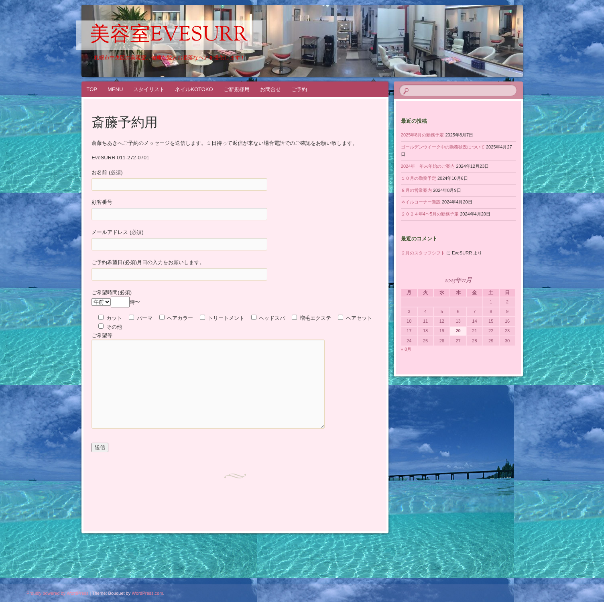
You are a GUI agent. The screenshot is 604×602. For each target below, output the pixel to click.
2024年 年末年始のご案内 (428, 166)
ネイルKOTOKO (194, 89)
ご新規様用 (237, 89)
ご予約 (299, 89)
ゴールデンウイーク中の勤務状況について (443, 146)
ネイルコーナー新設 (421, 201)
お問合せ (270, 89)
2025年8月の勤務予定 (422, 134)
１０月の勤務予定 (418, 178)
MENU (115, 89)
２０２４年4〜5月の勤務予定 (430, 214)
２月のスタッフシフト (423, 252)
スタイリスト (149, 89)
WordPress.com (147, 593)
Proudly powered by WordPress (57, 593)
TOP (92, 89)
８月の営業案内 (416, 190)
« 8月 (406, 349)
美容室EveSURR (169, 35)
